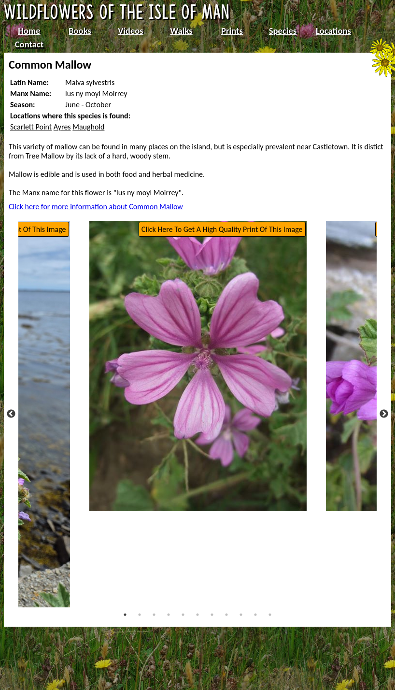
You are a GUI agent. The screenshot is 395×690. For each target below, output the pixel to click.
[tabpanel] (198, 366)
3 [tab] (154, 614)
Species (282, 30)
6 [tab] (197, 614)
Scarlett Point (31, 126)
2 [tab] (139, 614)
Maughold (88, 126)
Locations (333, 30)
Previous (11, 414)
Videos (130, 30)
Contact (29, 44)
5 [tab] (183, 614)
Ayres (62, 126)
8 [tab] (226, 614)
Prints (232, 30)
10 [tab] (255, 614)
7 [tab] (212, 614)
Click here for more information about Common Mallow (96, 206)
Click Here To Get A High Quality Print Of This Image (222, 229)
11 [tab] (270, 614)
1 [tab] (125, 614)
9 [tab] (241, 614)
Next (384, 414)
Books (80, 30)
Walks (181, 30)
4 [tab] (168, 614)
